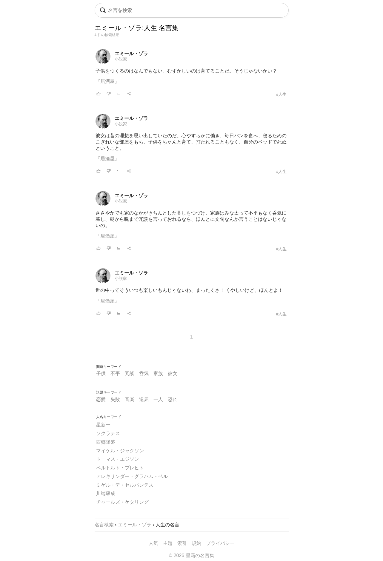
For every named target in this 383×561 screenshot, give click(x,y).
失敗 (115, 399)
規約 (196, 543)
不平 (115, 373)
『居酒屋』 (107, 81)
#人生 (281, 94)
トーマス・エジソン (117, 459)
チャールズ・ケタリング (122, 502)
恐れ (172, 399)
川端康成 (105, 493)
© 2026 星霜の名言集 (191, 555)
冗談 (129, 373)
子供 (101, 373)
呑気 (144, 373)
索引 (182, 543)
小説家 (121, 59)
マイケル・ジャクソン (120, 450)
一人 (158, 399)
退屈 (144, 399)
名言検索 (104, 524)
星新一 (103, 424)
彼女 (172, 373)
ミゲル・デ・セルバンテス (124, 485)
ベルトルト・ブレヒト (120, 467)
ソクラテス (108, 433)
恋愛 (101, 399)
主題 (168, 543)
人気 (153, 543)
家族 (158, 373)
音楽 (129, 399)
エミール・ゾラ (131, 53)
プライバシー (220, 543)
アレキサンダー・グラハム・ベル (132, 476)
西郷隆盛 (105, 442)
